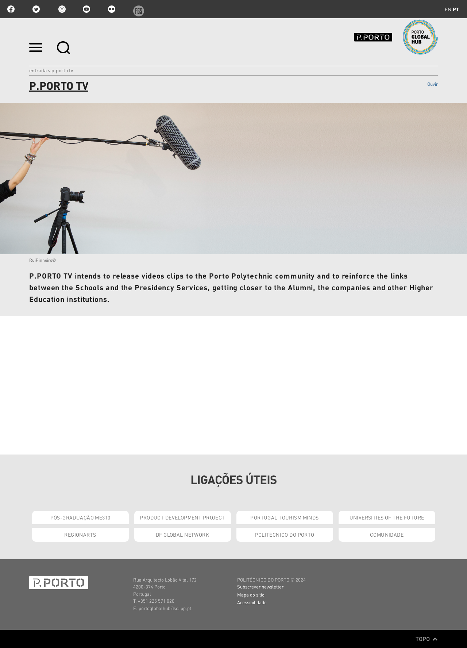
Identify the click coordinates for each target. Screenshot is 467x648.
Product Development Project (182, 517)
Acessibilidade (252, 602)
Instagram (61, 9)
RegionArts (80, 534)
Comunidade (387, 534)
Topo (427, 639)
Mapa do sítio (251, 594)
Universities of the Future (387, 517)
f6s (136, 9)
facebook (11, 9)
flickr (111, 9)
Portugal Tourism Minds (284, 517)
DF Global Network (182, 534)
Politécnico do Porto (284, 534)
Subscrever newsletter (260, 586)
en (448, 9)
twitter (36, 9)
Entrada (38, 70)
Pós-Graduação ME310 (80, 517)
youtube (86, 9)
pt (456, 9)
